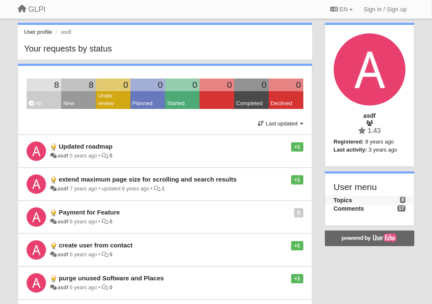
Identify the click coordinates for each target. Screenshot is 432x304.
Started (176, 103)
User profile (38, 32)
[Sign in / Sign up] (385, 9)
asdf (62, 156)
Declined (281, 103)
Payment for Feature (89, 212)
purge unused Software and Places (111, 278)
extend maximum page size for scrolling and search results (148, 179)
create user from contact (95, 245)
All (35, 103)
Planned (142, 103)
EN (341, 9)
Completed (249, 103)
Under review (106, 99)
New (68, 103)
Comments (349, 208)
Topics (343, 200)
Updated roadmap (86, 146)
